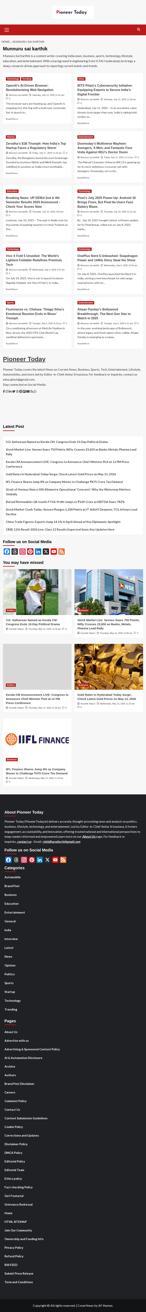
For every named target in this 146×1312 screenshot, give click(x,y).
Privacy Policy (13, 1247)
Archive (9, 1066)
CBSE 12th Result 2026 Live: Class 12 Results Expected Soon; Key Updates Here (60, 529)
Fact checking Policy (18, 1187)
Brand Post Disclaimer (19, 1083)
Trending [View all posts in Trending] (26, 79)
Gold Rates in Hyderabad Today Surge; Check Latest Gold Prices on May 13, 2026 (61, 474)
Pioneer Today (24, 359)
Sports (8, 983)
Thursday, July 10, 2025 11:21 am (120, 212)
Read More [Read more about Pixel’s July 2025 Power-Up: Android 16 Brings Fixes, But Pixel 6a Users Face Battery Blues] (83, 235)
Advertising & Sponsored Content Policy (32, 1049)
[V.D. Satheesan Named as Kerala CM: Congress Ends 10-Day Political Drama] (37, 592)
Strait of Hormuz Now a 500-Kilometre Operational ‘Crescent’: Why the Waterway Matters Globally (68, 492)
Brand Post (12, 886)
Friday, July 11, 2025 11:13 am (118, 157)
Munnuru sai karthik (18, 95)
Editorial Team (14, 1170)
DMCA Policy (13, 1152)
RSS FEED (10, 1265)
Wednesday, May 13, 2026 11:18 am (45, 778)
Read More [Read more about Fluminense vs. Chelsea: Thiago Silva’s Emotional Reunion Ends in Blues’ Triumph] (12, 343)
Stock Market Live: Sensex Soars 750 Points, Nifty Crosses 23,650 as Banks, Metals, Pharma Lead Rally (71, 452)
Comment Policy (15, 1101)
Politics (9, 974)
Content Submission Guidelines (25, 1118)
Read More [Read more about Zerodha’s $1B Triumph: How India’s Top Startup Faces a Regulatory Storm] (12, 173)
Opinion (9, 965)
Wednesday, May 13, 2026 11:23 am (117, 703)
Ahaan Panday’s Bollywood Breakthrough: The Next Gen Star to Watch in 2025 (104, 314)
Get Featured (13, 1196)
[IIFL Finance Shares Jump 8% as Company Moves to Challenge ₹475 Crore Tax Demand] (37, 741)
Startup (9, 992)
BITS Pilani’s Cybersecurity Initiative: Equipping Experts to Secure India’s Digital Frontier (105, 90)
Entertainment (14, 912)
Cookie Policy (13, 1127)
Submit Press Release (18, 1273)
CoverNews (86, 1305)
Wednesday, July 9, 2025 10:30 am (120, 265)
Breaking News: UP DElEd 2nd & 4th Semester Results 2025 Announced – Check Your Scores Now (33, 202)
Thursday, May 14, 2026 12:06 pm (116, 633)
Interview (11, 939)
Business (10, 894)
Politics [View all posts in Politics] (11, 610)
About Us (88, 836)
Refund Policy (13, 1256)
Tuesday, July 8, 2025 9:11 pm (118, 323)
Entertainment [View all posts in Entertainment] (86, 137)
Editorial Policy (14, 1161)
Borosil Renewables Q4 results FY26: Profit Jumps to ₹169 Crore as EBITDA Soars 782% (65, 502)
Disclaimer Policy (16, 1144)
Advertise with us (16, 1040)
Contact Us (12, 1109)
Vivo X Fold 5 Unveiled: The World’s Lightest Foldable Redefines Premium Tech (34, 260)
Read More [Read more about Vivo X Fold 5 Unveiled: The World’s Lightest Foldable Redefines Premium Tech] (12, 289)
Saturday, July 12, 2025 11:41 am (48, 95)
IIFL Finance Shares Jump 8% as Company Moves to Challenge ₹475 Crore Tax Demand (64, 482)
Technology (12, 1000)
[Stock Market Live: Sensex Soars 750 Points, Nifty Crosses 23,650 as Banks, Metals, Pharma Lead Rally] (108, 592)
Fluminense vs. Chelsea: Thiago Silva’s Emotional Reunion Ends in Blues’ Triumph (35, 314)
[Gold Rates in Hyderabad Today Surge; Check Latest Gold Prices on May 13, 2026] (108, 667)
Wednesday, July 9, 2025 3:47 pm (48, 270)
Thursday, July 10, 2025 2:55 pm (47, 212)
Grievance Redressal (18, 1204)
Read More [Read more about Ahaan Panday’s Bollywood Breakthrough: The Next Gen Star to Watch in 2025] (83, 343)
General (10, 921)
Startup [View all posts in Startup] (11, 137)
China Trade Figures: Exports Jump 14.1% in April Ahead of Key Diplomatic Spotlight (63, 522)
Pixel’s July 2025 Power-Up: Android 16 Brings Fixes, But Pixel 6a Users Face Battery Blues (106, 202)
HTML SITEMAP (15, 1221)
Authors (10, 1075)
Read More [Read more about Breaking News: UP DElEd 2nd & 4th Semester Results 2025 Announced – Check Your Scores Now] (12, 235)
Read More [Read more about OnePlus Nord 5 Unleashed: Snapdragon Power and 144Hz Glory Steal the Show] (83, 289)
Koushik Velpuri (16, 629)
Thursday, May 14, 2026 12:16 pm (44, 629)
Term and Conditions (18, 1282)
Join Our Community (18, 1230)
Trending (10, 1009)
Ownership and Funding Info (23, 1239)
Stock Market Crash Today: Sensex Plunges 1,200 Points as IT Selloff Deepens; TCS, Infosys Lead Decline (71, 512)
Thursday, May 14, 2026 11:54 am (44, 708)
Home (8, 1213)
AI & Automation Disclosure (23, 1058)
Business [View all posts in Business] (83, 610)
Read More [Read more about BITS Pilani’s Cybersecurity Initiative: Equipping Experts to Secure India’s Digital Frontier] (83, 123)
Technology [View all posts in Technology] (13, 79)
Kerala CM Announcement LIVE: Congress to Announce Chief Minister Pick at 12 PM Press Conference (67, 464)
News (8, 956)
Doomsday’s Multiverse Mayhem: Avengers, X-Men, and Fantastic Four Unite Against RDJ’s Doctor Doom (104, 148)
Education (11, 903)
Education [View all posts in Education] (12, 191)
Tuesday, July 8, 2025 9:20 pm (46, 323)
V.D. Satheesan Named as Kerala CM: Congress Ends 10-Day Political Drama (57, 442)
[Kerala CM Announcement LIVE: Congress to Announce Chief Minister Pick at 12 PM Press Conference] (37, 667)
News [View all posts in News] (81, 79)
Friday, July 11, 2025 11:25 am (47, 153)
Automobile (12, 877)
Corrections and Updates (21, 1135)
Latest (8, 947)
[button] (7, 29)
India (7, 930)
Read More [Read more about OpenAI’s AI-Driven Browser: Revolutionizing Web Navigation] (12, 118)
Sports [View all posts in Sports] (10, 302)
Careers (9, 1092)
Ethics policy (13, 1178)
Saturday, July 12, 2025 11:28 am (120, 99)
